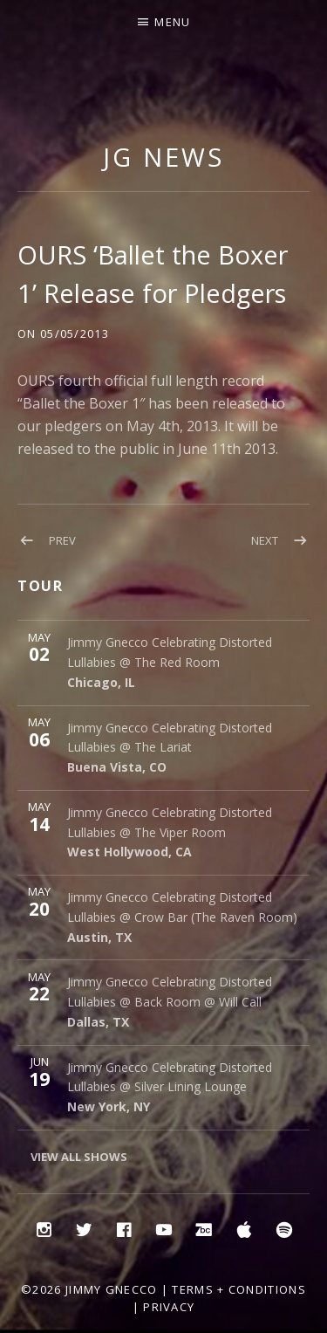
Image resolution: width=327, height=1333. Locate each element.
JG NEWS (163, 157)
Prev (62, 540)
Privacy (168, 1307)
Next (264, 540)
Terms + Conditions (238, 1289)
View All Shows (79, 1157)
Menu (172, 22)
